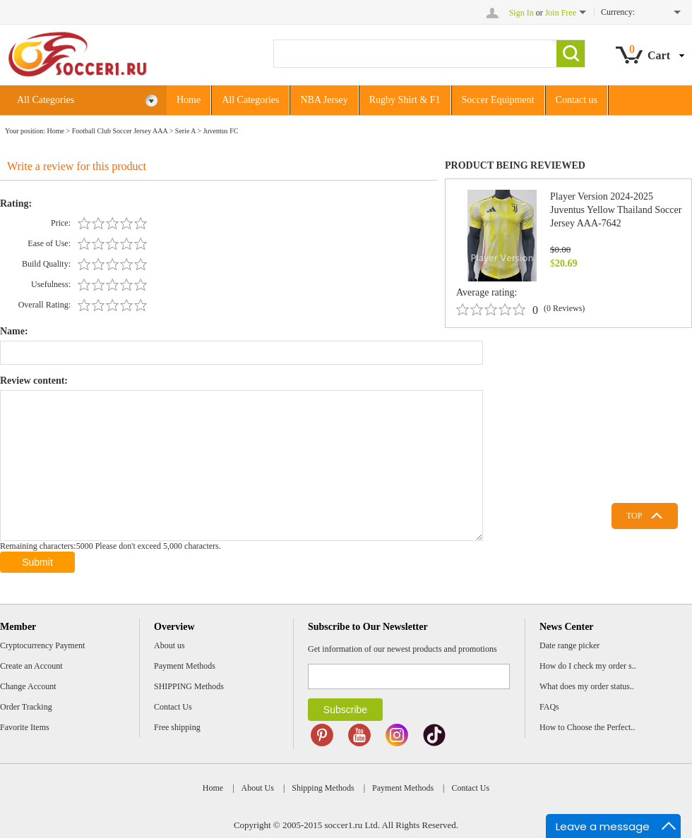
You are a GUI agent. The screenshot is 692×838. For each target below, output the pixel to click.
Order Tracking (26, 707)
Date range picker (569, 645)
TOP (634, 516)
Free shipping (177, 727)
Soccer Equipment (498, 100)
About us (169, 645)
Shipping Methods (323, 788)
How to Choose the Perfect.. (587, 727)
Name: (14, 331)
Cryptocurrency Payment (42, 645)
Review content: (34, 380)
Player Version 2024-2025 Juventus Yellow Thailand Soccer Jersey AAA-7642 (615, 210)
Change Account (28, 686)
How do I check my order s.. (587, 666)
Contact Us (173, 707)
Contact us (577, 100)
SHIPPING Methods (189, 686)
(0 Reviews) (564, 308)
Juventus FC (221, 131)
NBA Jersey (323, 100)
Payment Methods (184, 666)
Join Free (560, 13)
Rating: (16, 203)
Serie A (185, 131)
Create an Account (31, 666)
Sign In (521, 13)
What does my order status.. (586, 686)
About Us (257, 788)
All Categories (87, 100)
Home (189, 100)
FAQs (549, 707)
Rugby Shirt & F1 (405, 100)
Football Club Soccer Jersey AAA (120, 131)
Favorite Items (24, 727)
